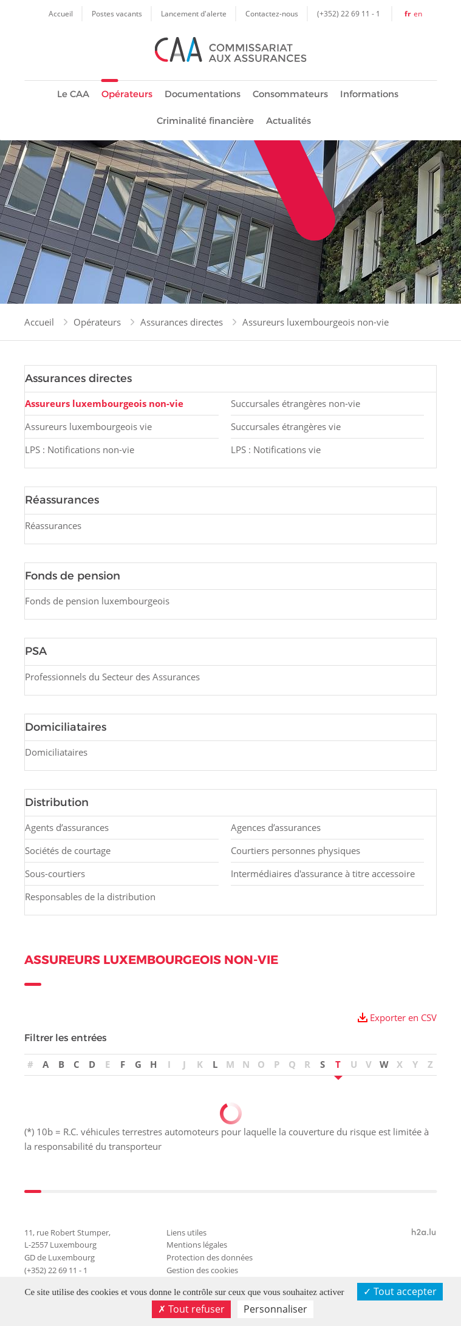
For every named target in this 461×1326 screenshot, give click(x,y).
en (418, 13)
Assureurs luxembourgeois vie (88, 426)
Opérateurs (126, 94)
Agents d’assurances (67, 827)
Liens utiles (186, 1232)
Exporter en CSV (403, 1017)
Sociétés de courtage (68, 850)
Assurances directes (181, 322)
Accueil (61, 13)
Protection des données (209, 1257)
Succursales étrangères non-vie (295, 403)
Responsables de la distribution (90, 896)
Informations (369, 94)
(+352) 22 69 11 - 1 (348, 13)
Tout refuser (191, 1309)
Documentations (203, 94)
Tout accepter (400, 1291)
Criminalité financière (205, 120)
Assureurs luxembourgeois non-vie (315, 322)
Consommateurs (290, 94)
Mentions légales (196, 1244)
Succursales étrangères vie (286, 426)
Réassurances (53, 525)
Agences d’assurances (276, 827)
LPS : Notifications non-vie (79, 449)
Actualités (288, 120)
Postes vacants (117, 13)
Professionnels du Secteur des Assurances (112, 677)
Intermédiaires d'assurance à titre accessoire (323, 873)
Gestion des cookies (202, 1270)
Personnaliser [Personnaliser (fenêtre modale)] (275, 1309)
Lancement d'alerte (194, 13)
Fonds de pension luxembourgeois (97, 601)
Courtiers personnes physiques (295, 850)
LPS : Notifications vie (276, 449)
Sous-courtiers (55, 873)
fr (408, 14)
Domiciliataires (56, 752)
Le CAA (73, 94)
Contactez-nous (271, 13)
